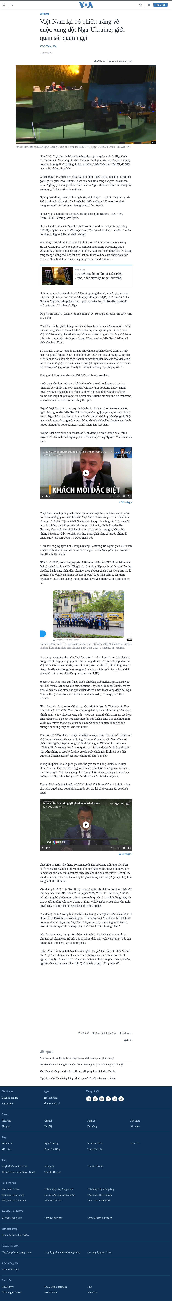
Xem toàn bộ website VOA (15, 1235)
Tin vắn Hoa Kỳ (95, 1166)
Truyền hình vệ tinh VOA (14, 1166)
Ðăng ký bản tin (10, 1097)
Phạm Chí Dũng (52, 1149)
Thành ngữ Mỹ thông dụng (100, 1189)
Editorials (92, 1292)
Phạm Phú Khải (95, 1143)
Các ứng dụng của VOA (99, 1252)
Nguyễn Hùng (51, 1143)
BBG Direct (8, 1287)
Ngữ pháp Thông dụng (13, 1195)
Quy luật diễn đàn (53, 1217)
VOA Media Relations (55, 1287)
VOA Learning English (99, 1200)
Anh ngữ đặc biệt (53, 1200)
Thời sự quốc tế (52, 1103)
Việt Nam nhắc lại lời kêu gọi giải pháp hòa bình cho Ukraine (71, 803)
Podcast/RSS (8, 1103)
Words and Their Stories (99, 1195)
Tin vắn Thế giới (52, 1172)
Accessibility (50, 1292)
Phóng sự (49, 1166)
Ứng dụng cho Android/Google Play (62, 1252)
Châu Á (48, 1120)
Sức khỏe (135, 1126)
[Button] (100, 61)
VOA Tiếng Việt (48, 46)
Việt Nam (44, 13)
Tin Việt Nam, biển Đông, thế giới (19, 1172)
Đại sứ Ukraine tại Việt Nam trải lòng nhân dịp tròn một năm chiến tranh (77, 451)
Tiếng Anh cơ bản (10, 1189)
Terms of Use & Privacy (99, 1217)
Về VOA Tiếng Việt (12, 1217)
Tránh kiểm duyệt (10, 1269)
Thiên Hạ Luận (95, 1149)
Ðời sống (92, 1126)
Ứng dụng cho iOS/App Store (16, 1252)
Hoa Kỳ (48, 1126)
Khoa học (135, 1120)
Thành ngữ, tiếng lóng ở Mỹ (58, 1189)
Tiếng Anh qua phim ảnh (14, 1200)
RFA (89, 1287)
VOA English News (11, 1292)
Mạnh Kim (7, 1143)
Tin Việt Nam (50, 1097)
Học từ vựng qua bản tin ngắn (59, 1195)
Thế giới (6, 1126)
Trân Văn (135, 1143)
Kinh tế (91, 1120)
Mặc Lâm (6, 1149)
